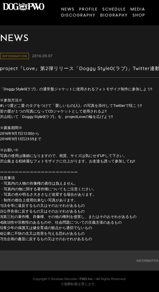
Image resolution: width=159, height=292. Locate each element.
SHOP (138, 15)
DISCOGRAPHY (78, 15)
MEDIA (138, 9)
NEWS (68, 9)
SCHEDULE (114, 9)
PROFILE (88, 9)
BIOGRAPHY (114, 15)
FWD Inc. (86, 279)
